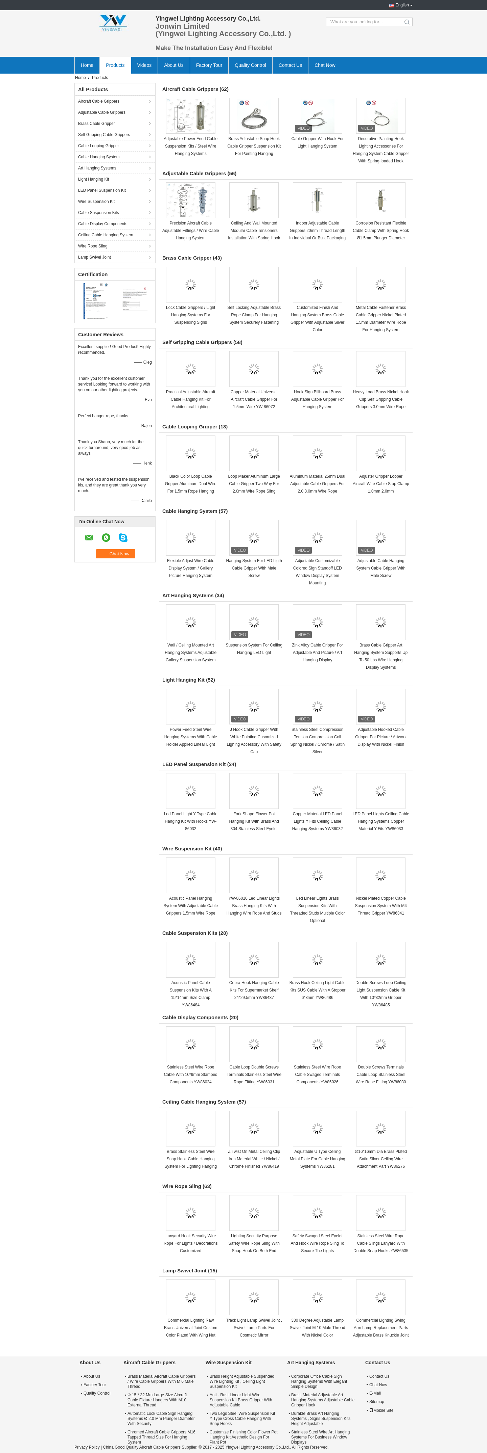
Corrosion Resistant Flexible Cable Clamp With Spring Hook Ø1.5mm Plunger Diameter (381, 230)
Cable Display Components (102, 223)
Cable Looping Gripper (98, 145)
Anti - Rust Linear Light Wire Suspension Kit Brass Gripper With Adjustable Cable (241, 1400)
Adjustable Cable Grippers (101, 112)
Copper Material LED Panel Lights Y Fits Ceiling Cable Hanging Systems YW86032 (317, 821)
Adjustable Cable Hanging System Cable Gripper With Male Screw (380, 568)
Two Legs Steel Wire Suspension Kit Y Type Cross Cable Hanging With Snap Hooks (242, 1418)
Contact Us (290, 65)
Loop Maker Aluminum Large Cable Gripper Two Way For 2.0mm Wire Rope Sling (254, 484)
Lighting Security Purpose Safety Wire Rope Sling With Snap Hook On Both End (254, 1243)
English (402, 5)
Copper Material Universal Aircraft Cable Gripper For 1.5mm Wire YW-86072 (254, 399)
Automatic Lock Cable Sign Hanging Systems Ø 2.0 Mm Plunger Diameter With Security (161, 1418)
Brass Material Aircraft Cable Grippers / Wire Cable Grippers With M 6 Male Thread (161, 1381)
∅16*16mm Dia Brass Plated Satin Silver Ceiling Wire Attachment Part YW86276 (381, 1159)
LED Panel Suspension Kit (102, 190)
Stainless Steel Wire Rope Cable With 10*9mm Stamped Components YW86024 (190, 1074)
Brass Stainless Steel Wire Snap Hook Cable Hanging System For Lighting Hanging (190, 1159)
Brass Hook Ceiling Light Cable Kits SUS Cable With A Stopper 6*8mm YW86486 (317, 990)
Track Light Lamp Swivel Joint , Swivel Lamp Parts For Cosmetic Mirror (254, 1328)
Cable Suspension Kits (98, 212)
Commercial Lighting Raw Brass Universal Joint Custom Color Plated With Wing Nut (190, 1328)
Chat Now (325, 65)
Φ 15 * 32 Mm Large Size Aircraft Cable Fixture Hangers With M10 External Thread (157, 1400)
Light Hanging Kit (93, 179)
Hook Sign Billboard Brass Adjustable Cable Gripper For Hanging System (317, 399)
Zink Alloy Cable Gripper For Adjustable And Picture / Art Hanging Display (317, 652)
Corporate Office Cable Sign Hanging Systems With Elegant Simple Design (319, 1381)
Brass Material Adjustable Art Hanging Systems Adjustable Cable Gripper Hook (322, 1400)
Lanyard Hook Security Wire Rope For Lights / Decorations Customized (190, 1243)
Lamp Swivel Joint (94, 257)
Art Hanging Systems (97, 168)
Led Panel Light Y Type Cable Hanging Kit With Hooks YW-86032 (190, 821)
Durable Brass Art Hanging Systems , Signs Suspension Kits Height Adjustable (320, 1418)
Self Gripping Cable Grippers (104, 134)
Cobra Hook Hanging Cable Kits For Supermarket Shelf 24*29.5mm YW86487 (254, 990)
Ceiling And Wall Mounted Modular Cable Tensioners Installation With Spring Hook (254, 230)
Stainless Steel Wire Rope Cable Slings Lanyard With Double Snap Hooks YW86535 (381, 1243)
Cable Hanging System (99, 157)
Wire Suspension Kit (96, 201)
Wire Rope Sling (93, 246)
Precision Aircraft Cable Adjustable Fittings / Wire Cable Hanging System (190, 230)
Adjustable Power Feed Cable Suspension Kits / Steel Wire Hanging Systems (190, 146)
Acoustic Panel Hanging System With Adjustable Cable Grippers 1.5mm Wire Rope (190, 906)
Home (87, 65)
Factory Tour (209, 65)
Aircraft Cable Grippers (98, 101)
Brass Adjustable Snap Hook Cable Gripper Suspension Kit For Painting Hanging (254, 146)
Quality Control (250, 65)
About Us (174, 65)
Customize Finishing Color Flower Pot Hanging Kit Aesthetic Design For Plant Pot (244, 1437)
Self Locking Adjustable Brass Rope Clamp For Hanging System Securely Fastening (254, 315)
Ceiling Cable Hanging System (105, 235)
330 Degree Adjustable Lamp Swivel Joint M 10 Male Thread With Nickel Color (317, 1328)
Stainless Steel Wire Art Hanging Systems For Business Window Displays (320, 1437)
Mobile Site (381, 1410)
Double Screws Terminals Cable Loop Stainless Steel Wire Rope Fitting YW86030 (381, 1074)
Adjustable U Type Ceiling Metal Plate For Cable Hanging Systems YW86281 (317, 1159)
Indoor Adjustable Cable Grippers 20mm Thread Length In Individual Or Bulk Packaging (317, 230)
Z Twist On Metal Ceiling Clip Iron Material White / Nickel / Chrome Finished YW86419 (254, 1159)
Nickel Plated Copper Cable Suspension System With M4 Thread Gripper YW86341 (381, 906)
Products (115, 65)
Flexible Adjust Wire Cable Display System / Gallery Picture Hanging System (190, 568)
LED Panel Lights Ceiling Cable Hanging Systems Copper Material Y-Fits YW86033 (381, 821)
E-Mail (375, 1393)
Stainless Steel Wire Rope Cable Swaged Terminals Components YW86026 (317, 1074)
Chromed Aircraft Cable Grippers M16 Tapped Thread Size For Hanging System (161, 1437)
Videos (144, 65)
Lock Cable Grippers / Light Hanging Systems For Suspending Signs (190, 315)
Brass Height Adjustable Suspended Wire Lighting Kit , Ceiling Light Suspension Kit (242, 1381)
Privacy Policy (87, 1447)
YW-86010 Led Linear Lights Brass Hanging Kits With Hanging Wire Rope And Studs (254, 906)
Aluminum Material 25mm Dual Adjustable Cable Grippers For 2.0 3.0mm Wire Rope (317, 484)
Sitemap (376, 1401)
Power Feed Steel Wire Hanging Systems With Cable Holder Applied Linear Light (190, 737)
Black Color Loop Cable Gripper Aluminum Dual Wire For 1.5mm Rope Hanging (190, 484)
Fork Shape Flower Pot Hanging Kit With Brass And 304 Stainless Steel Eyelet (254, 821)
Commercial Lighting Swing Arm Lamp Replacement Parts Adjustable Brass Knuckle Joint (381, 1328)
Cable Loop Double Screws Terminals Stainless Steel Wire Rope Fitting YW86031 (254, 1074)
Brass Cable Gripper (96, 123)
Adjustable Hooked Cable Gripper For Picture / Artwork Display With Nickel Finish (381, 737)
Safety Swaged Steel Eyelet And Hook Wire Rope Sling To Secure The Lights (317, 1243)
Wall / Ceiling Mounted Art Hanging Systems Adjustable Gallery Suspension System (190, 652)
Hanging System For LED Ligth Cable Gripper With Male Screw (254, 568)
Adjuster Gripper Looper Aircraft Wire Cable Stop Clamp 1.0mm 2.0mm (381, 484)
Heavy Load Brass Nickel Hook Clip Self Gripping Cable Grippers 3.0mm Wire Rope (381, 399)
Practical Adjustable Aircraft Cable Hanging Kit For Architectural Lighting (190, 399)
